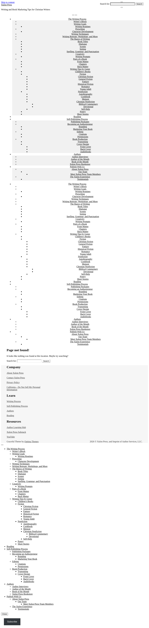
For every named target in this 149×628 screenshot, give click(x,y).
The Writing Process (77, 19)
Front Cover (85, 146)
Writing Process (14, 401)
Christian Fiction (85, 76)
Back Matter (82, 66)
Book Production (80, 139)
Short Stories (83, 114)
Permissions (82, 136)
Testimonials (83, 179)
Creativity (80, 54)
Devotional (88, 106)
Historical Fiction (85, 84)
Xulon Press (6, 5)
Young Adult (85, 89)
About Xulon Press (80, 169)
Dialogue (83, 44)
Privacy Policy (13, 382)
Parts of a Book (80, 59)
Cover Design (83, 144)
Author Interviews (80, 157)
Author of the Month (80, 159)
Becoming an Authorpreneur (80, 124)
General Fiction (86, 79)
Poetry (83, 111)
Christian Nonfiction (86, 101)
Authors (77, 154)
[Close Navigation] (122, 7)
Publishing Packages (80, 121)
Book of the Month (80, 162)
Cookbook (85, 96)
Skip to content (8, 2)
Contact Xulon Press (16, 378)
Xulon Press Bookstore (80, 164)
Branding (83, 126)
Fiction (83, 74)
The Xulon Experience (80, 177)
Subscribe (12, 621)
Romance (85, 86)
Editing (80, 131)
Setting (83, 49)
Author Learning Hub (16, 427)
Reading (77, 116)
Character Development (82, 31)
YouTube (11, 437)
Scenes (83, 46)
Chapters (83, 64)
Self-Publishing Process (77, 119)
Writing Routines (82, 26)
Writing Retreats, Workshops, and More (80, 36)
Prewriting (80, 29)
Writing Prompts (82, 56)
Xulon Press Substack (16, 432)
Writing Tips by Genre (80, 69)
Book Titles (83, 41)
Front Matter (82, 61)
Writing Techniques (80, 34)
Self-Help (85, 109)
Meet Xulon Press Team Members (85, 174)
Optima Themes (31, 441)
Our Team (82, 172)
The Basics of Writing (80, 39)
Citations (83, 134)
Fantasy (85, 81)
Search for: (105, 4)
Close (4, 614)
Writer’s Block (80, 21)
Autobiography (85, 94)
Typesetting (83, 141)
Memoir (85, 99)
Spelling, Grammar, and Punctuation (83, 51)
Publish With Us (77, 167)
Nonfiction (83, 91)
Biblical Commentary (88, 104)
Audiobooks (85, 151)
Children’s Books (83, 71)
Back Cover (85, 149)
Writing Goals (80, 24)
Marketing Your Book (82, 129)
